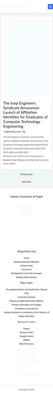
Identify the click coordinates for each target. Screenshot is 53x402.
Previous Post (26, 174)
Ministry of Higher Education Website (27, 301)
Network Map (26, 265)
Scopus (26, 328)
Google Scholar (26, 336)
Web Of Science (26, 344)
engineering (10, 131)
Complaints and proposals (26, 308)
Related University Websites (26, 262)
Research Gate (26, 332)
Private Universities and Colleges (26, 305)
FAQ (26, 293)
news (18, 131)
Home (26, 258)
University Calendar (26, 297)
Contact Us (26, 269)
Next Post (26, 182)
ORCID (26, 340)
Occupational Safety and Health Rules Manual (26, 289)
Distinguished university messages (26, 273)
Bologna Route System (26, 277)
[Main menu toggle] (50, 6)
